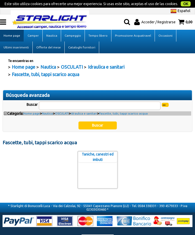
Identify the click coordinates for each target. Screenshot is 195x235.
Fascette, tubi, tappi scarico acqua (123, 111)
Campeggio (73, 33)
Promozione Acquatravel (133, 33)
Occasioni (165, 33)
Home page (12, 33)
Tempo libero (98, 33)
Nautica (51, 33)
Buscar (32, 102)
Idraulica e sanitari (84, 111)
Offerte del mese (48, 44)
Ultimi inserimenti (16, 44)
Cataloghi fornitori (81, 44)
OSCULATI (62, 111)
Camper (33, 33)
